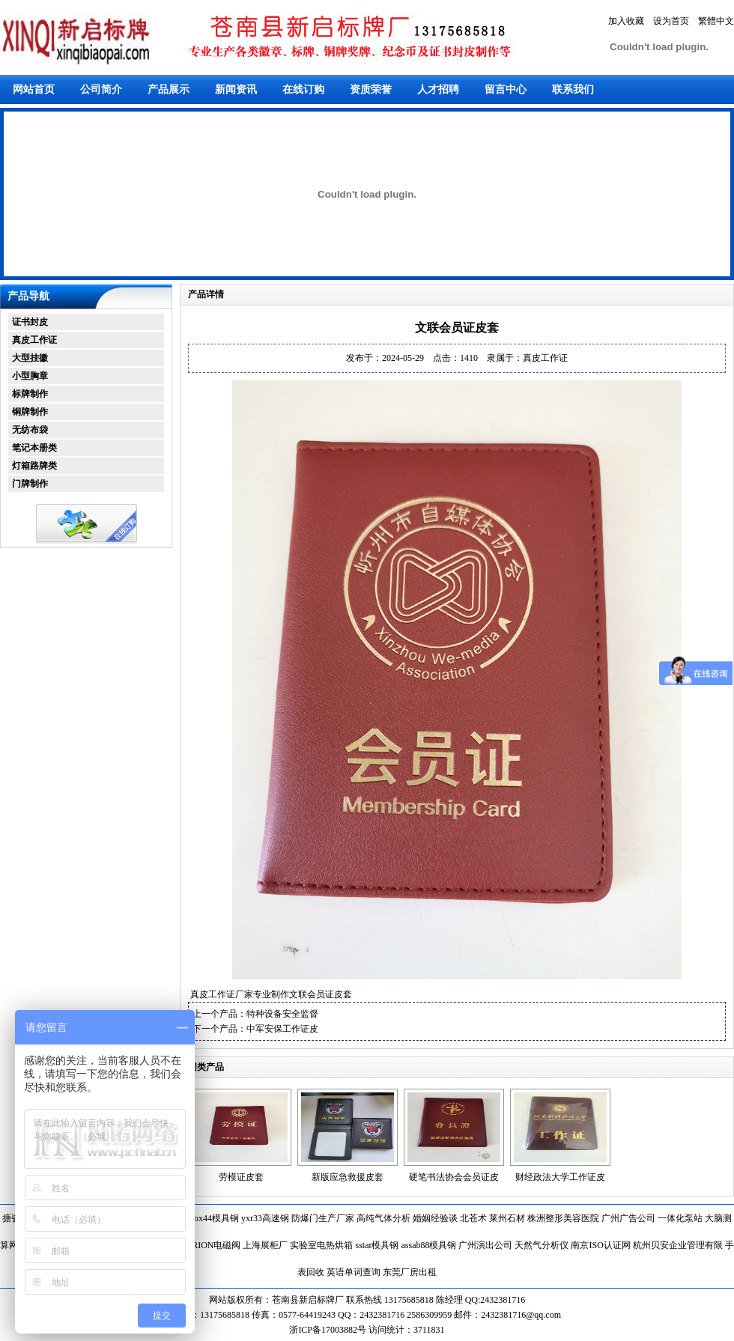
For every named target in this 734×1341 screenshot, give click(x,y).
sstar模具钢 (376, 1245)
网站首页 (34, 89)
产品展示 (168, 89)
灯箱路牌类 (34, 465)
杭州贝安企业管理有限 (678, 1245)
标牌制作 (30, 394)
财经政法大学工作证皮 (560, 1177)
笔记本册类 (34, 448)
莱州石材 (507, 1218)
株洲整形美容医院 (563, 1218)
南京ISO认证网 (600, 1245)
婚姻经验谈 (435, 1218)
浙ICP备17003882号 (328, 1330)
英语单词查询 (353, 1272)
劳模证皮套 (241, 1177)
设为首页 (671, 21)
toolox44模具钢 (209, 1218)
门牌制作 (30, 483)
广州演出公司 (485, 1245)
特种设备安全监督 (282, 1014)
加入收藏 (626, 21)
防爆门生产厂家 (322, 1218)
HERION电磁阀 (210, 1245)
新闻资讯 (236, 89)
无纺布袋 (30, 430)
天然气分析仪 (541, 1245)
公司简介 (101, 89)
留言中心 (506, 89)
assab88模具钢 (428, 1245)
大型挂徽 (30, 358)
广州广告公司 (628, 1218)
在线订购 (303, 89)
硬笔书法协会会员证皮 (454, 1177)
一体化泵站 (680, 1218)
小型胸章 (30, 376)
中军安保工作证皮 (282, 1029)
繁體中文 (716, 21)
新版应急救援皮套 (347, 1177)
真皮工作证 (34, 340)
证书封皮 (30, 322)
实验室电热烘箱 (321, 1245)
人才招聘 (438, 89)
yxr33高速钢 (265, 1218)
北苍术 (473, 1218)
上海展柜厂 (265, 1245)
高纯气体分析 (383, 1218)
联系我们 (573, 89)
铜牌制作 (30, 412)
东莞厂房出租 (410, 1272)
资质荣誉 (371, 89)
